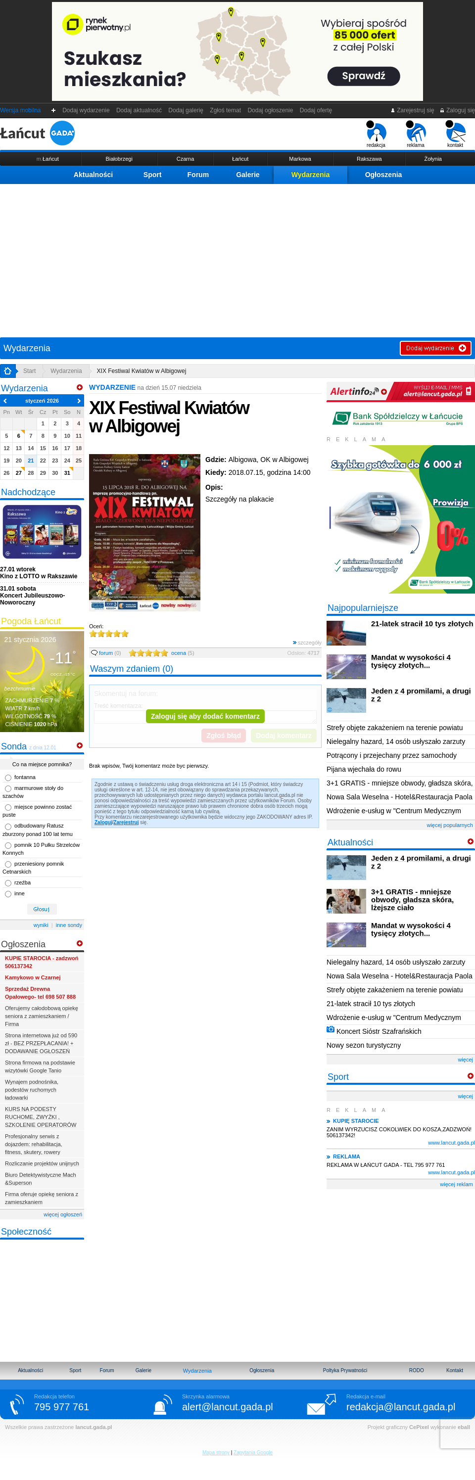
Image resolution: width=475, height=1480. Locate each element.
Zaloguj (103, 822)
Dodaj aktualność (139, 110)
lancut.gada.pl (93, 1427)
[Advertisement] (237, 258)
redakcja (376, 134)
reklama (416, 134)
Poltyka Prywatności (345, 1370)
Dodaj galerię (186, 110)
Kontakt (454, 1370)
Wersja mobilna (20, 110)
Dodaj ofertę (315, 110)
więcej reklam (456, 1184)
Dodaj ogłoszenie (270, 110)
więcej (465, 1060)
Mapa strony (216, 1452)
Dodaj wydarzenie (86, 110)
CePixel (419, 1427)
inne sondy (69, 925)
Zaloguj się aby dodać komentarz (205, 716)
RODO (416, 1370)
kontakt (455, 134)
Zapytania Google (253, 1452)
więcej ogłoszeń (63, 1214)
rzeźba (22, 882)
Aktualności (93, 175)
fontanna (25, 777)
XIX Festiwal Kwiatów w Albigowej (142, 371)
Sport (152, 175)
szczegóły (307, 643)
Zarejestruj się (412, 110)
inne (19, 893)
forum (106, 653)
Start (29, 371)
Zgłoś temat (225, 110)
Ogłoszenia (383, 175)
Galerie (247, 175)
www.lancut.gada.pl (451, 1143)
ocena (182, 653)
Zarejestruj (126, 822)
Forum (198, 175)
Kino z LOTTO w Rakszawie (38, 573)
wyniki (41, 925)
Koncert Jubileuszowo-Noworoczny (32, 595)
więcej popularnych (450, 825)
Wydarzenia (310, 175)
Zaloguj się (457, 110)
